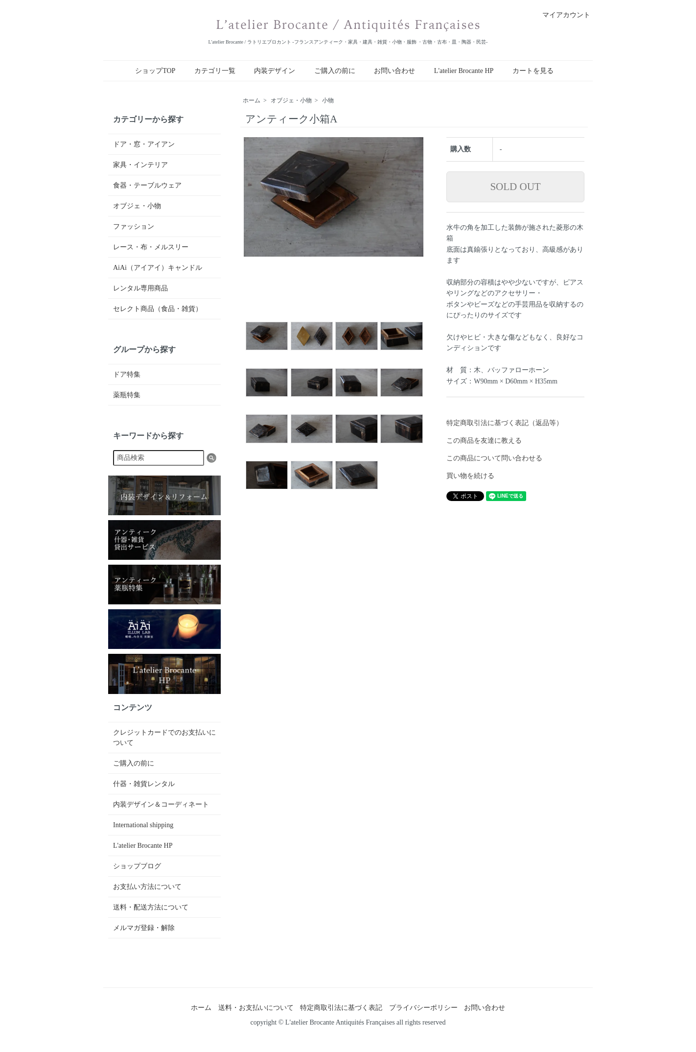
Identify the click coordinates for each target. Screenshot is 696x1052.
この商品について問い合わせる (494, 458)
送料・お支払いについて (256, 1007)
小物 (328, 100)
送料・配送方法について (150, 907)
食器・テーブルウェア (147, 185)
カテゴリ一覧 (214, 70)
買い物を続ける (470, 475)
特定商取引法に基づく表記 (341, 1007)
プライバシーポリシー (423, 1007)
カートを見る (533, 70)
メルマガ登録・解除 (144, 928)
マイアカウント (561, 15)
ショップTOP (155, 70)
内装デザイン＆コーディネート (161, 804)
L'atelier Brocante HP (463, 70)
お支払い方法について (147, 886)
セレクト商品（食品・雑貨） (157, 308)
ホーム (251, 100)
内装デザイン (274, 70)
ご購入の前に (334, 70)
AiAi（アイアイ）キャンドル (157, 267)
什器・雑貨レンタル (144, 784)
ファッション (133, 226)
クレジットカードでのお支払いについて (164, 737)
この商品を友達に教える (484, 440)
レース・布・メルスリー (150, 247)
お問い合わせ (394, 70)
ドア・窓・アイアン (144, 144)
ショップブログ (137, 866)
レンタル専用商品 (140, 288)
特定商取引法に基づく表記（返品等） (504, 423)
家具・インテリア (140, 164)
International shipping (143, 825)
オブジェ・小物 (291, 100)
